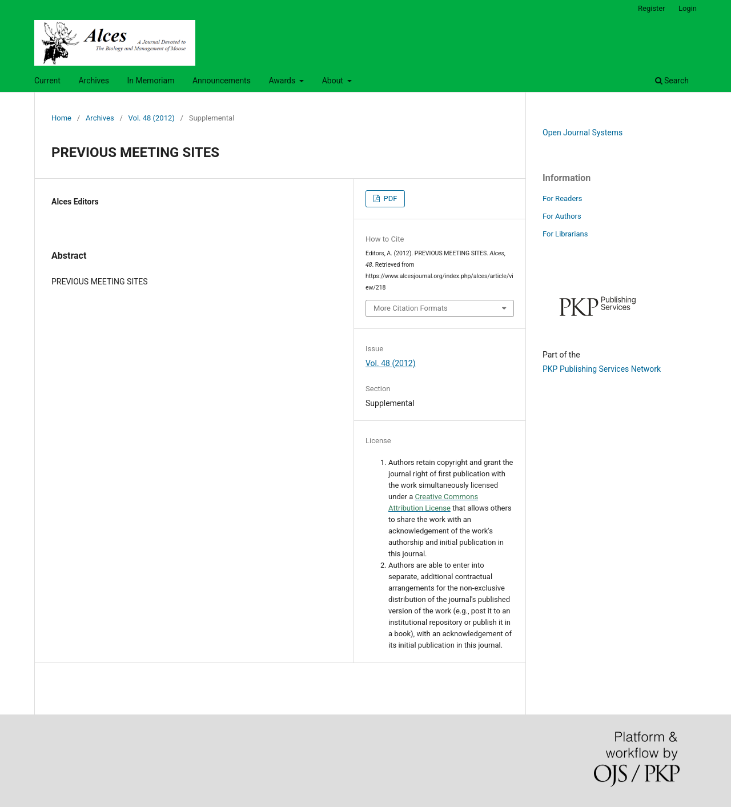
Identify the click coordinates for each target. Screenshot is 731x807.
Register (651, 8)
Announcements (221, 80)
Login (687, 8)
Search (672, 80)
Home (61, 118)
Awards (282, 80)
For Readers (563, 198)
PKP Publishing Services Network (602, 369)
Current (47, 80)
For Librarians (565, 234)
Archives (93, 80)
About (334, 80)
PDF (389, 198)
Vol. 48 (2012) (151, 118)
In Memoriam (150, 80)
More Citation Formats (410, 308)
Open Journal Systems (582, 132)
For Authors (562, 216)
